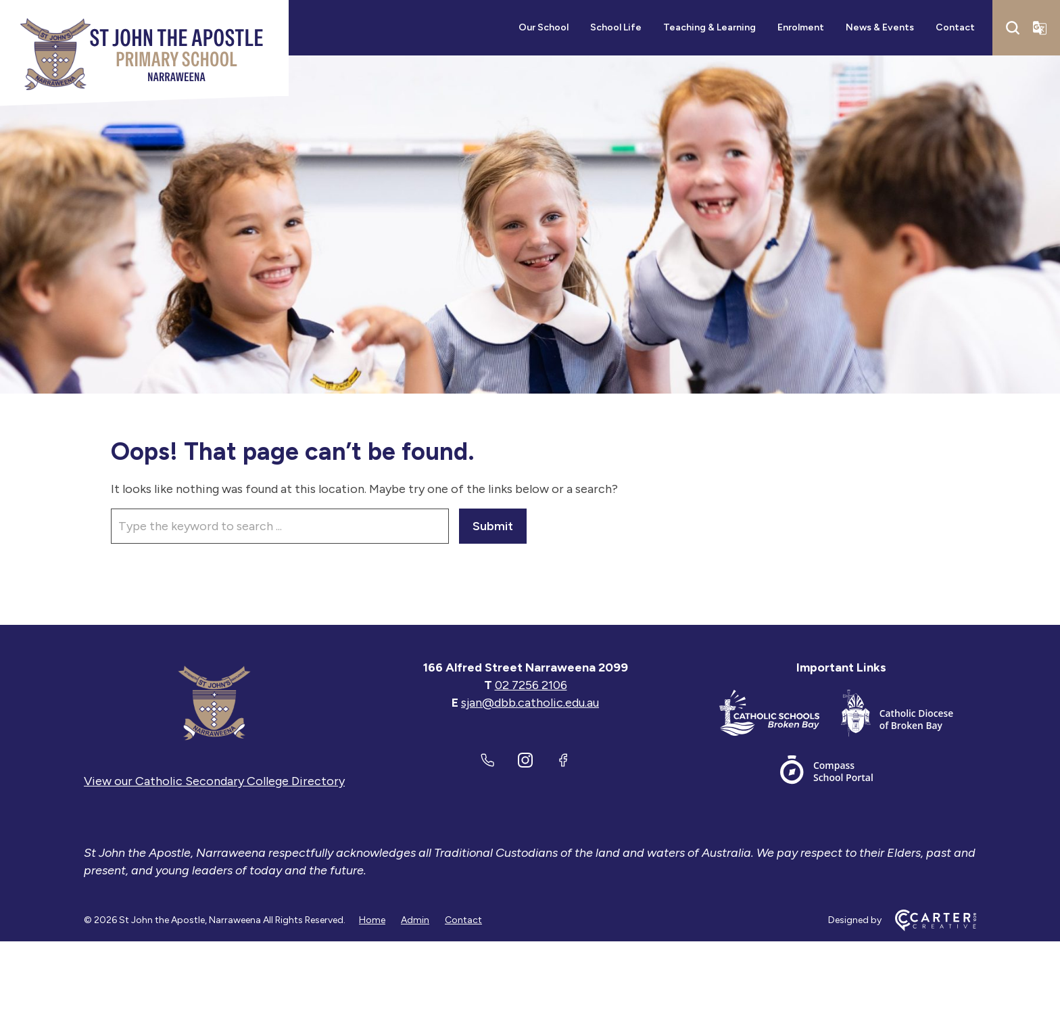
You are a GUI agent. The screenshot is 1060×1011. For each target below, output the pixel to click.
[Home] (214, 703)
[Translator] (1039, 27)
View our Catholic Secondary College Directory (214, 781)
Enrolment (800, 27)
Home (372, 920)
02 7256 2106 (531, 685)
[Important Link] (780, 716)
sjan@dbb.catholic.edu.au (530, 702)
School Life (616, 27)
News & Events (880, 27)
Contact (955, 27)
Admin (415, 920)
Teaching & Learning (709, 27)
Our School (544, 27)
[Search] (1012, 27)
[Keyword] (280, 526)
